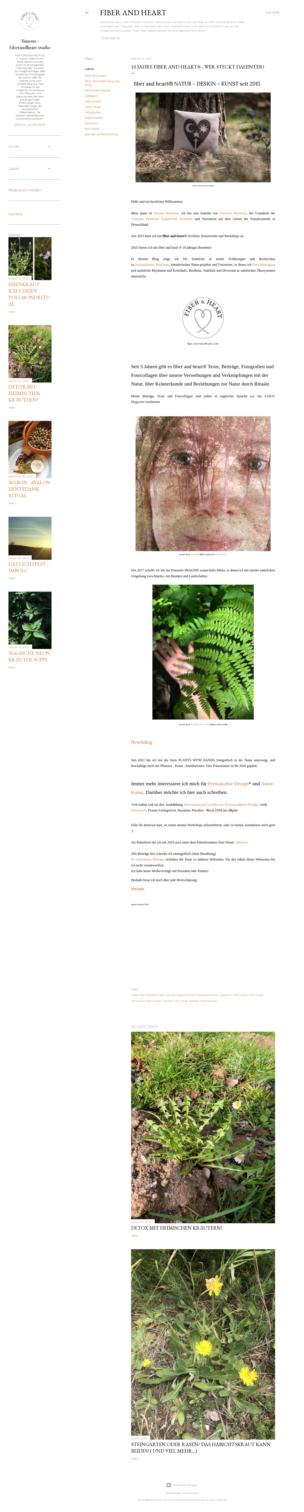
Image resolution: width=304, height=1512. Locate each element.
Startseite (110, 38)
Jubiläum (91, 96)
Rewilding (141, 742)
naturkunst (93, 112)
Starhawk (138, 810)
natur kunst (93, 101)
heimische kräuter (98, 90)
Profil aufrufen (30, 125)
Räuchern (162, 264)
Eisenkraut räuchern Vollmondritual (29, 294)
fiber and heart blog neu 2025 (177, 994)
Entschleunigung (263, 264)
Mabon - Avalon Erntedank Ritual (29, 489)
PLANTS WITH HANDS (200, 724)
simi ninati (92, 129)
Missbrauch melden (25, 190)
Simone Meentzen (166, 213)
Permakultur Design (228, 783)
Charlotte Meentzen (233, 213)
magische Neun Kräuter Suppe (29, 656)
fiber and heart (133, 12)
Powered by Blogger (182, 1485)
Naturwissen (94, 118)
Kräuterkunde (144, 264)
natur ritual (92, 107)
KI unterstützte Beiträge (147, 859)
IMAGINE (195, 554)
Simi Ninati (222, 554)
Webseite (241, 842)
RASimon (192, 1493)
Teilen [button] (89, 59)
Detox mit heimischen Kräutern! (176, 1228)
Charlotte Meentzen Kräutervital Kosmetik (162, 219)
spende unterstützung (101, 134)
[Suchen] (272, 13)
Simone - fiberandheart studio (30, 44)
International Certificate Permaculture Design (221, 804)
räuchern (91, 123)
